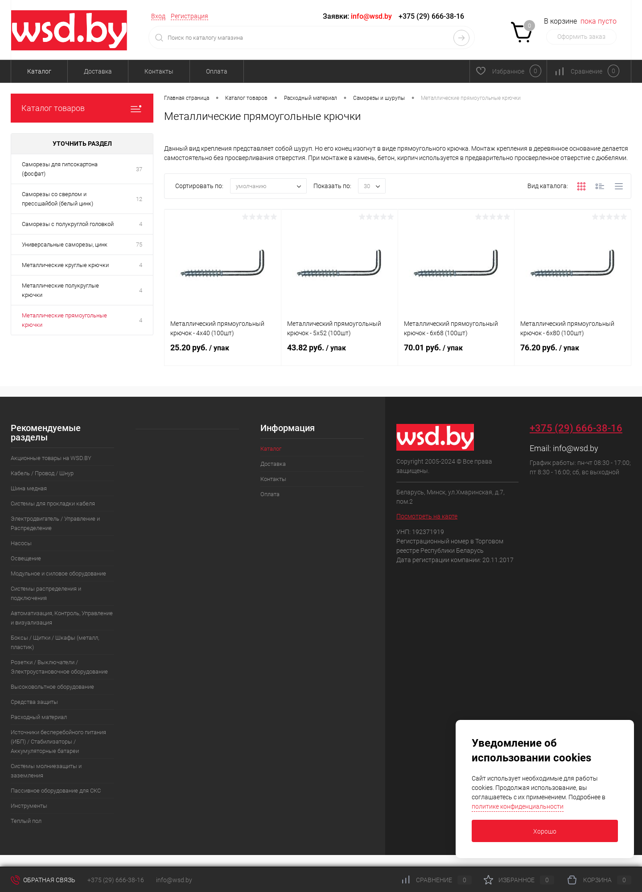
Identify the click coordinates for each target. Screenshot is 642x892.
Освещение (26, 558)
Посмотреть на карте (426, 516)
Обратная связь (43, 880)
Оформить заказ (581, 36)
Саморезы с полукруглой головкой (68, 224)
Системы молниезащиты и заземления (46, 771)
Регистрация (189, 16)
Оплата (216, 71)
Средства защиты (34, 702)
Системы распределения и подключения (46, 593)
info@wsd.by (575, 448)
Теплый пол (26, 821)
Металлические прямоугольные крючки (64, 320)
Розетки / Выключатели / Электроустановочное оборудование (59, 667)
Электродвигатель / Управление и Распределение (55, 523)
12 (139, 199)
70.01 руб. (456, 353)
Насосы (21, 543)
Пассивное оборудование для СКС (56, 790)
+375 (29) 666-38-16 (431, 16)
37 (139, 169)
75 (139, 244)
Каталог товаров (82, 108)
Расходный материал (39, 717)
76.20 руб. (572, 353)
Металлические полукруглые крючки (60, 290)
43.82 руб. (339, 353)
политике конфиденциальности (518, 806)
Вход (158, 16)
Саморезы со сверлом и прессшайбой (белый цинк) (57, 199)
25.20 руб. (222, 353)
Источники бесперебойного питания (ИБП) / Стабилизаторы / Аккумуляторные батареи (58, 741)
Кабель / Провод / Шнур (42, 473)
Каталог (39, 71)
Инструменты (29, 805)
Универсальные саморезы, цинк (64, 244)
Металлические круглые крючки (65, 265)
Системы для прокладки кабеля (53, 503)
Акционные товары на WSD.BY (51, 458)
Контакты (158, 71)
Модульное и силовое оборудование (58, 573)
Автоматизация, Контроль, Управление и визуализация (62, 618)
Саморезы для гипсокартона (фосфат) (60, 169)
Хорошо (544, 831)
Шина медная (29, 488)
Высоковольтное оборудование (52, 686)
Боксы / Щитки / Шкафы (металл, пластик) (55, 642)
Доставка (98, 71)
